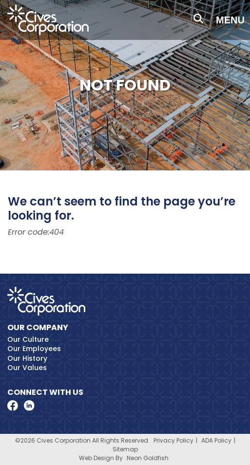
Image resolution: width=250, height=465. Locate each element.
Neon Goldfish (148, 458)
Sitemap (125, 449)
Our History (27, 358)
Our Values (27, 367)
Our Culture (28, 339)
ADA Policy (216, 441)
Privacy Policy (173, 441)
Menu (230, 20)
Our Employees (34, 348)
